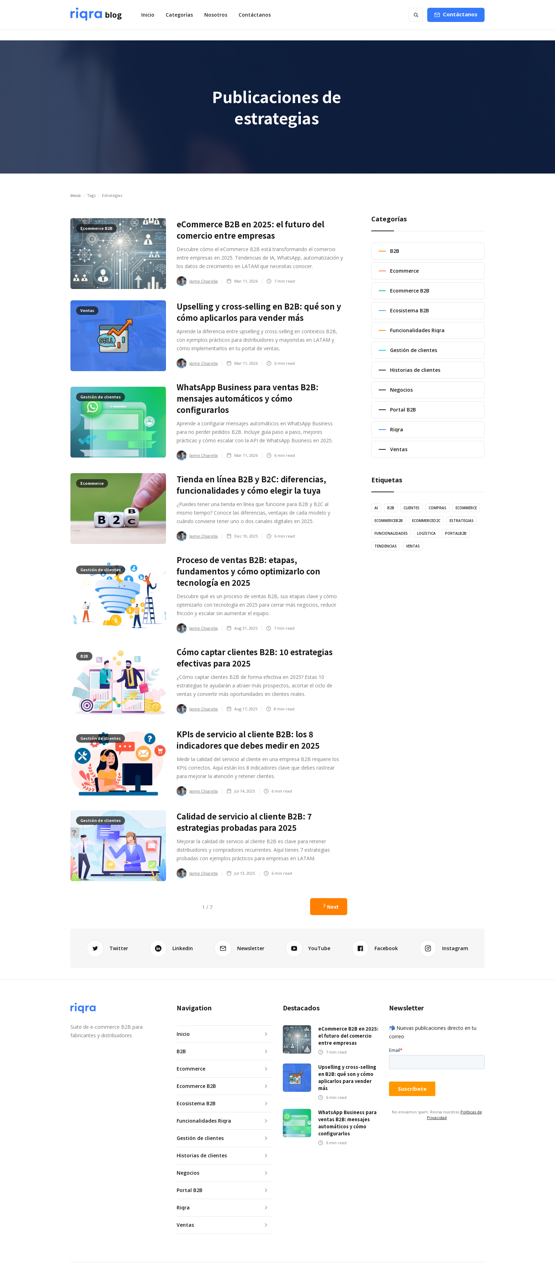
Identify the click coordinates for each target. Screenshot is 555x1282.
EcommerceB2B (388, 520)
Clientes (411, 507)
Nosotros (215, 14)
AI (376, 507)
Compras (437, 507)
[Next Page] (328, 906)
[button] (179, 15)
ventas (413, 546)
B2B (390, 507)
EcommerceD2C (426, 520)
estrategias (462, 520)
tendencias (385, 546)
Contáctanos (255, 14)
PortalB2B (456, 533)
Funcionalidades (391, 533)
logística (426, 533)
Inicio (147, 14)
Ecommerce (466, 507)
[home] (96, 15)
